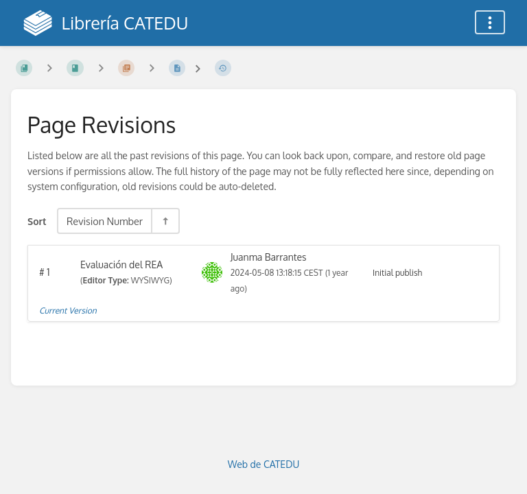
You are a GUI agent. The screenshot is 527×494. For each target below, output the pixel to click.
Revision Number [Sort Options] (105, 221)
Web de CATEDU (264, 464)
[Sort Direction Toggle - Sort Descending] (164, 221)
